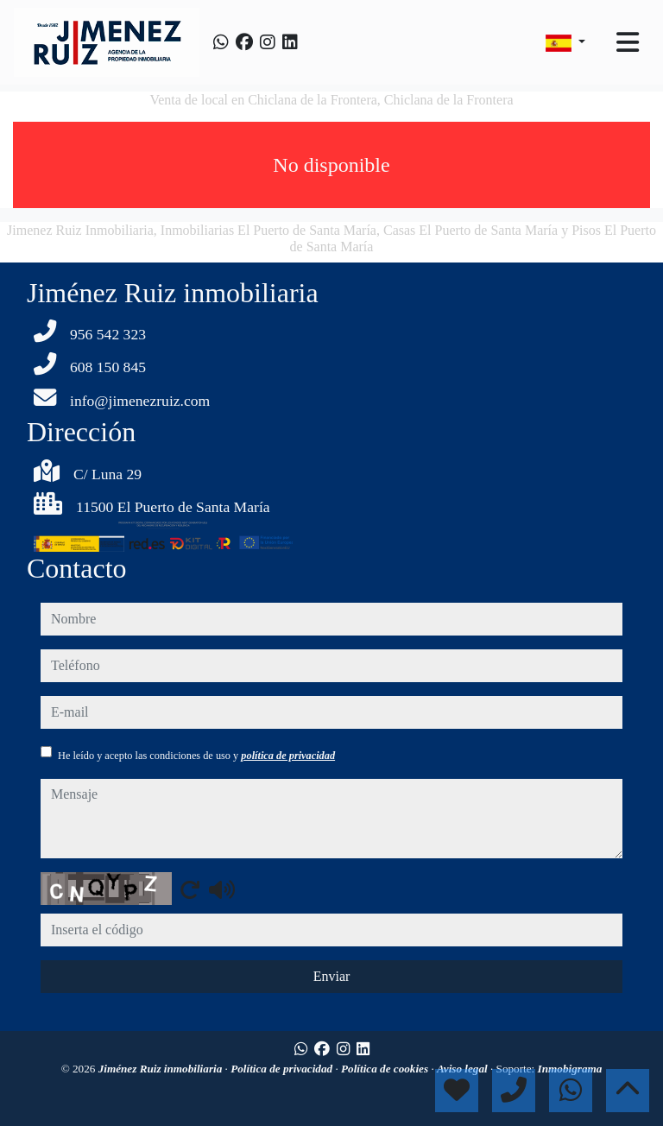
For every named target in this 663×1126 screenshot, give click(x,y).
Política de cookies (386, 1068)
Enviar (331, 976)
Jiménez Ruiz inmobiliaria (161, 1068)
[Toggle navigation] (627, 42)
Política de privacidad (282, 1068)
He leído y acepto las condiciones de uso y (196, 756)
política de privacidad (288, 756)
